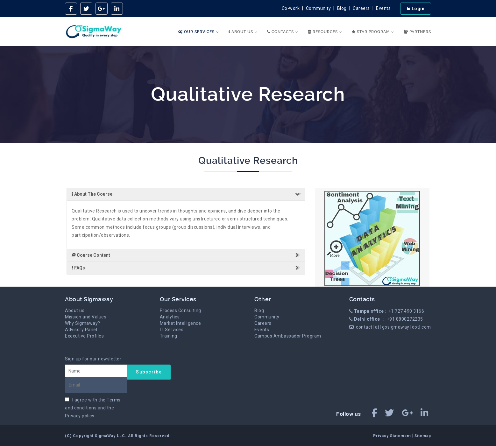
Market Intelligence (180, 323)
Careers (361, 8)
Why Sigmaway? (82, 323)
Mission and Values (85, 316)
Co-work (291, 8)
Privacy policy (79, 415)
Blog (342, 8)
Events (383, 8)
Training (168, 335)
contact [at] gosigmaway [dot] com (393, 327)
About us (74, 310)
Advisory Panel (81, 329)
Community (318, 8)
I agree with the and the (93, 407)
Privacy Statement (392, 436)
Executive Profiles (84, 335)
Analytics (170, 316)
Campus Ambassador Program (287, 335)
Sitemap (423, 436)
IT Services (172, 329)
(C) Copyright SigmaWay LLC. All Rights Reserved (117, 436)
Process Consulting (180, 310)
